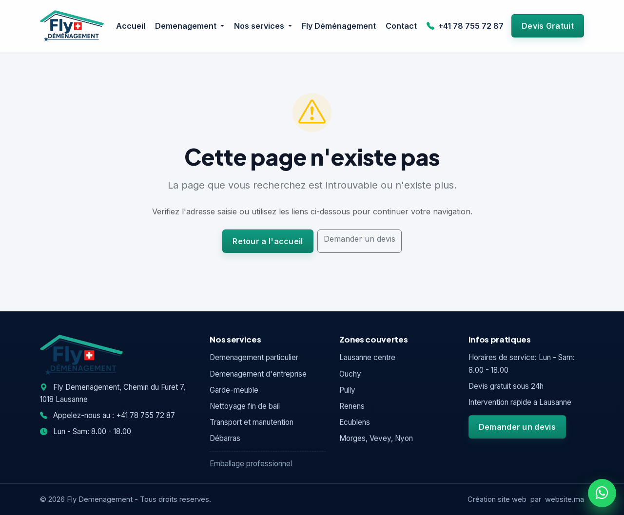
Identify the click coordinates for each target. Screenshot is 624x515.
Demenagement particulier (254, 357)
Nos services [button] (260, 26)
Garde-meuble (234, 390)
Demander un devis (359, 239)
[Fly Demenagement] (72, 26)
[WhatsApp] (602, 493)
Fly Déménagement (339, 26)
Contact (401, 26)
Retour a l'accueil (268, 241)
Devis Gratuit (548, 26)
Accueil (130, 26)
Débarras (225, 438)
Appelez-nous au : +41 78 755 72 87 (107, 415)
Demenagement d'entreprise (258, 374)
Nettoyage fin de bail (245, 406)
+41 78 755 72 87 (465, 26)
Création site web (497, 499)
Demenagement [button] (186, 26)
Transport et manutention (251, 422)
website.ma (564, 499)
